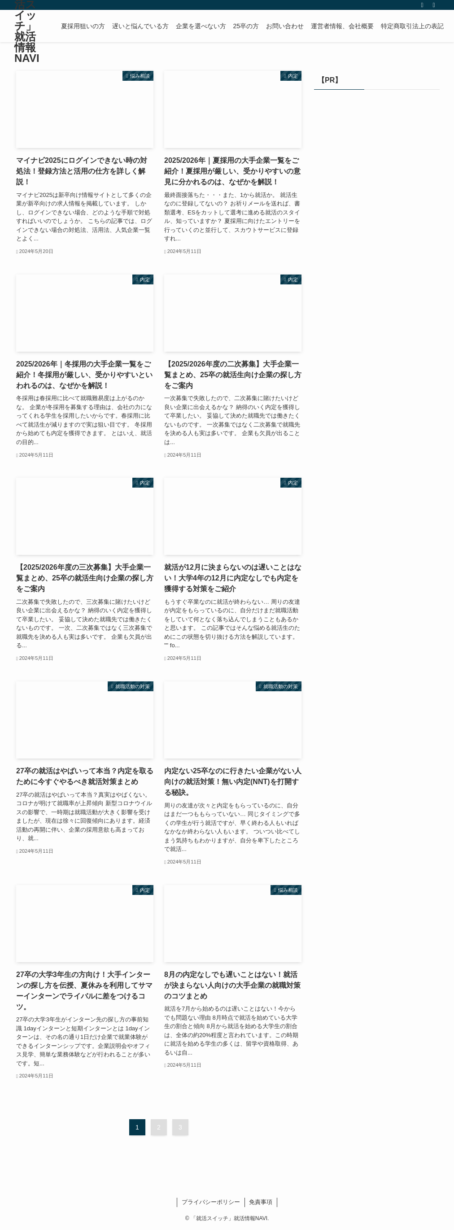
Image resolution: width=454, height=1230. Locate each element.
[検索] (434, 5)
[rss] (422, 5)
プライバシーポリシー (211, 1202)
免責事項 (260, 1202)
